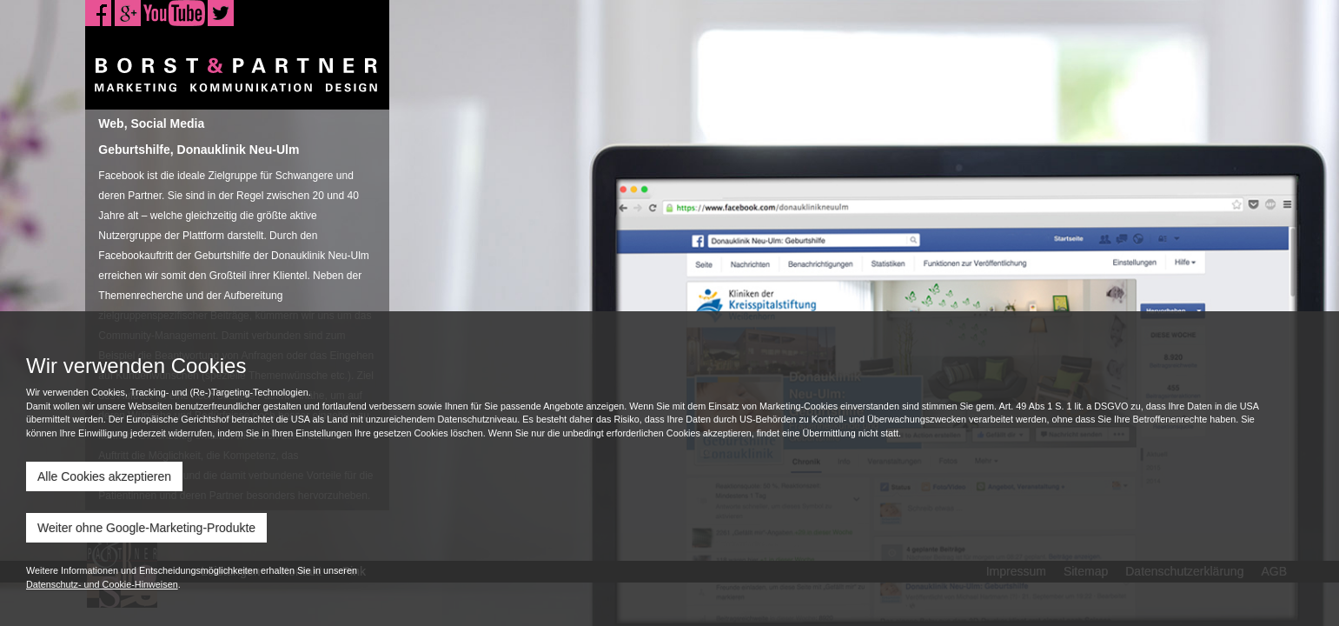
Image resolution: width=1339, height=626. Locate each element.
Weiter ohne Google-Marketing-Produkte (146, 528)
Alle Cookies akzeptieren (104, 476)
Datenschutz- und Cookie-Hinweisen (102, 584)
